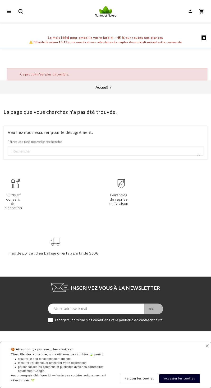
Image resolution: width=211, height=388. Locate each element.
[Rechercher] (105, 151)
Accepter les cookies (179, 378)
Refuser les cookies (139, 378)
